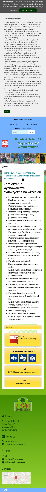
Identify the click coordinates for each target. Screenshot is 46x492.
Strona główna (18, 119)
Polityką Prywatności (18, 4)
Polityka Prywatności (12, 459)
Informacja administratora (23, 128)
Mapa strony (28, 119)
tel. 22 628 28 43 (10, 441)
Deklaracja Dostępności (13, 462)
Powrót (9, 327)
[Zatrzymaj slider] (23, 180)
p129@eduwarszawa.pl (13, 444)
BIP (5, 456)
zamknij (7, 111)
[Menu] (23, 167)
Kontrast (34, 124)
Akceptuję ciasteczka (27, 10)
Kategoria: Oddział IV (26, 173)
